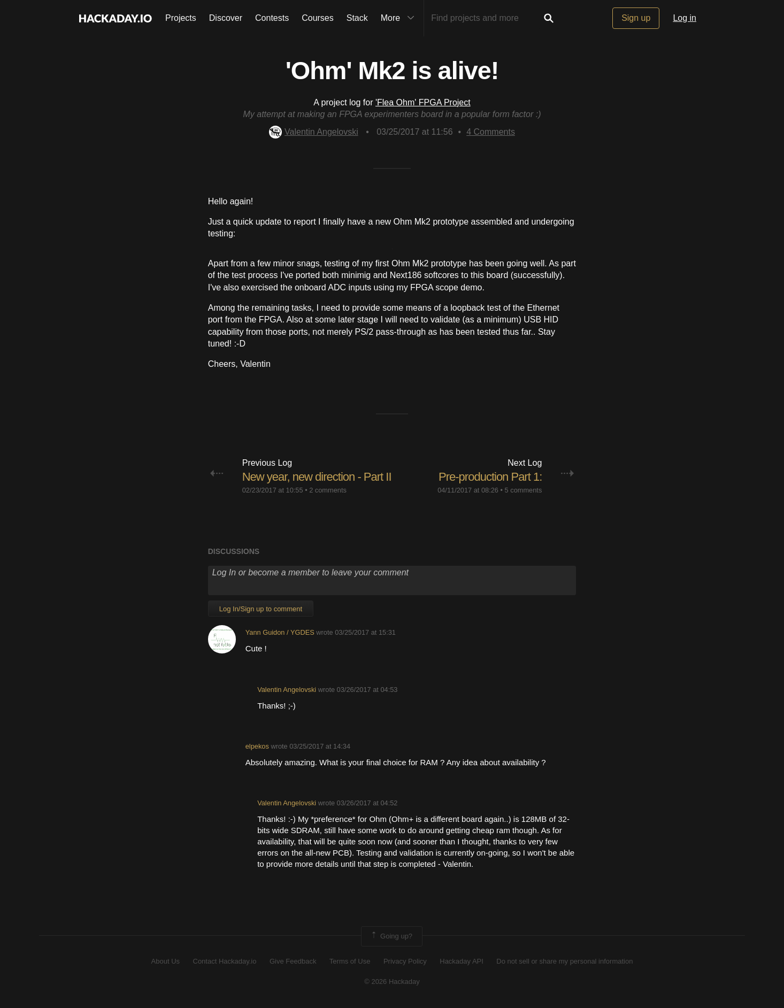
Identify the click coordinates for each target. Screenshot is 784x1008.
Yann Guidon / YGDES (279, 632)
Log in (684, 17)
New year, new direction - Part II (316, 476)
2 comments (328, 490)
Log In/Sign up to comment (260, 609)
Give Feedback (293, 961)
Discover (225, 17)
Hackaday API (461, 961)
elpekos (257, 746)
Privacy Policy (405, 961)
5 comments (523, 490)
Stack (357, 17)
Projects (180, 17)
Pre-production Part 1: (490, 476)
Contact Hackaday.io (225, 961)
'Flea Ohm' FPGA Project (423, 102)
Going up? (391, 936)
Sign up (635, 17)
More (400, 18)
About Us (165, 961)
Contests (272, 17)
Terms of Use (350, 961)
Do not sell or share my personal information (564, 961)
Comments (490, 131)
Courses (318, 17)
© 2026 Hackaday (392, 982)
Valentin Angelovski (313, 131)
